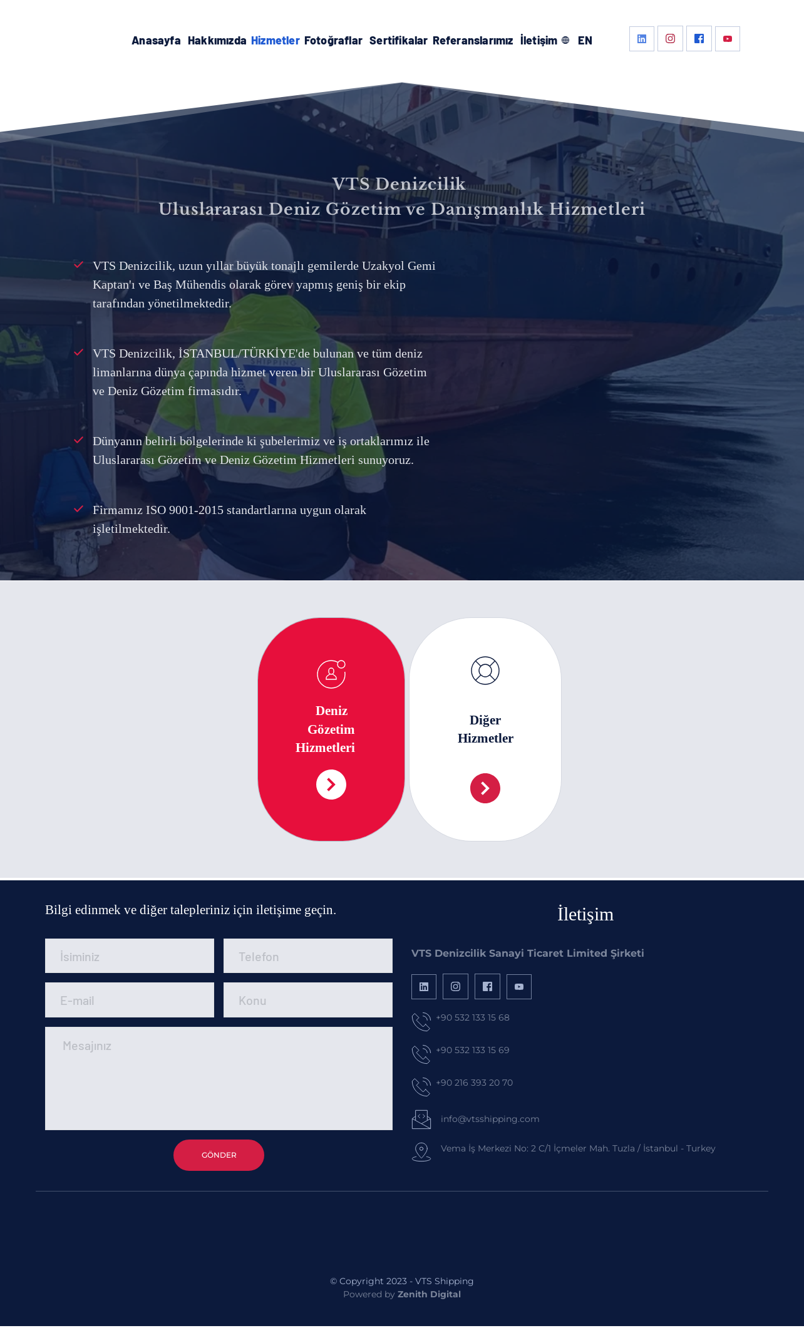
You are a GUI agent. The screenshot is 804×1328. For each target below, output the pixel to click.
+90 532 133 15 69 (473, 1050)
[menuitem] (156, 40)
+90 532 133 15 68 (473, 1017)
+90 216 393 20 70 (474, 1082)
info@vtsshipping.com (490, 1119)
